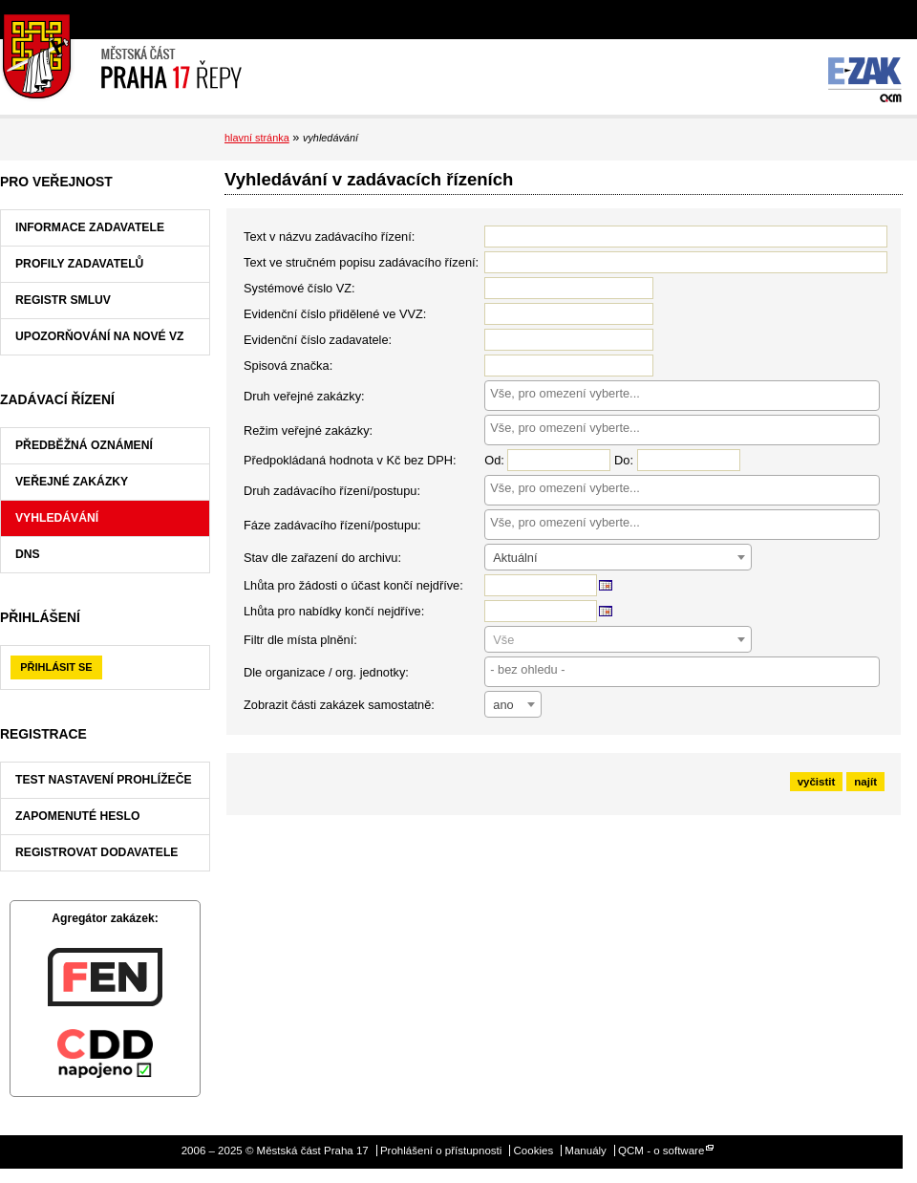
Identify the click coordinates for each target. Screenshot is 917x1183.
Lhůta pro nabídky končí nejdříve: (334, 611)
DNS (27, 554)
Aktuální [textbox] (515, 557)
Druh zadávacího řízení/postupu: (332, 491)
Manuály (586, 1150)
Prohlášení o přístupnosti (440, 1150)
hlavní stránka (256, 137)
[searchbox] (682, 393)
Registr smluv (63, 300)
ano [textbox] (503, 705)
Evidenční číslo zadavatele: (318, 340)
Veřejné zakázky (71, 481)
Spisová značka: (288, 365)
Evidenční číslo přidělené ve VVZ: (335, 314)
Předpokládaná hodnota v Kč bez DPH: (350, 460)
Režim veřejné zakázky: (308, 430)
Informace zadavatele (89, 227)
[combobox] (682, 395)
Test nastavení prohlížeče (103, 779)
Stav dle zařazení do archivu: (322, 557)
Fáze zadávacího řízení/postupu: (332, 525)
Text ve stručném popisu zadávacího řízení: (361, 262)
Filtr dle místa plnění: (300, 640)
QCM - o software (661, 1150)
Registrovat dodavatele (96, 852)
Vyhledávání (56, 518)
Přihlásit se (56, 667)
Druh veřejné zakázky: (304, 396)
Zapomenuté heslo (77, 816)
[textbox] (618, 640)
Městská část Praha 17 (121, 57)
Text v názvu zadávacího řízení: (329, 236)
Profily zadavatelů (79, 263)
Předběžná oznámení (84, 445)
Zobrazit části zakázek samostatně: (339, 705)
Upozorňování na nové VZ (99, 336)
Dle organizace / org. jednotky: (326, 672)
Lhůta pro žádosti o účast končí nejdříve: (353, 585)
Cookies (534, 1150)
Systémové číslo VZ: (299, 288)
